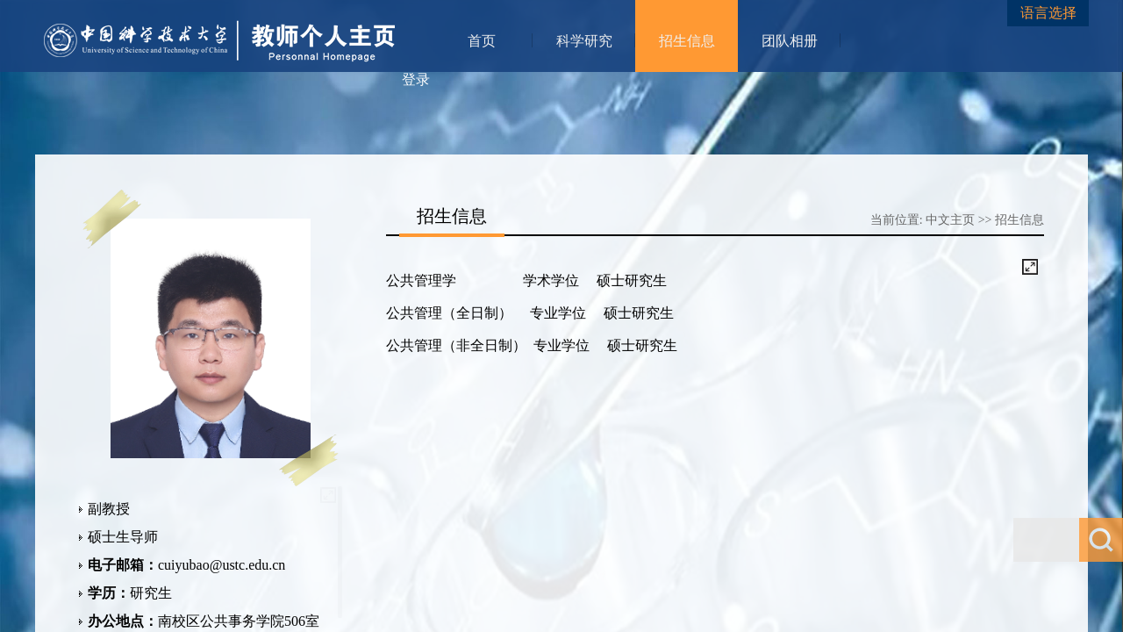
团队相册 (790, 40)
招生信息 (687, 40)
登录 (416, 79)
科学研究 (584, 40)
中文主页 (950, 219)
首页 (482, 40)
